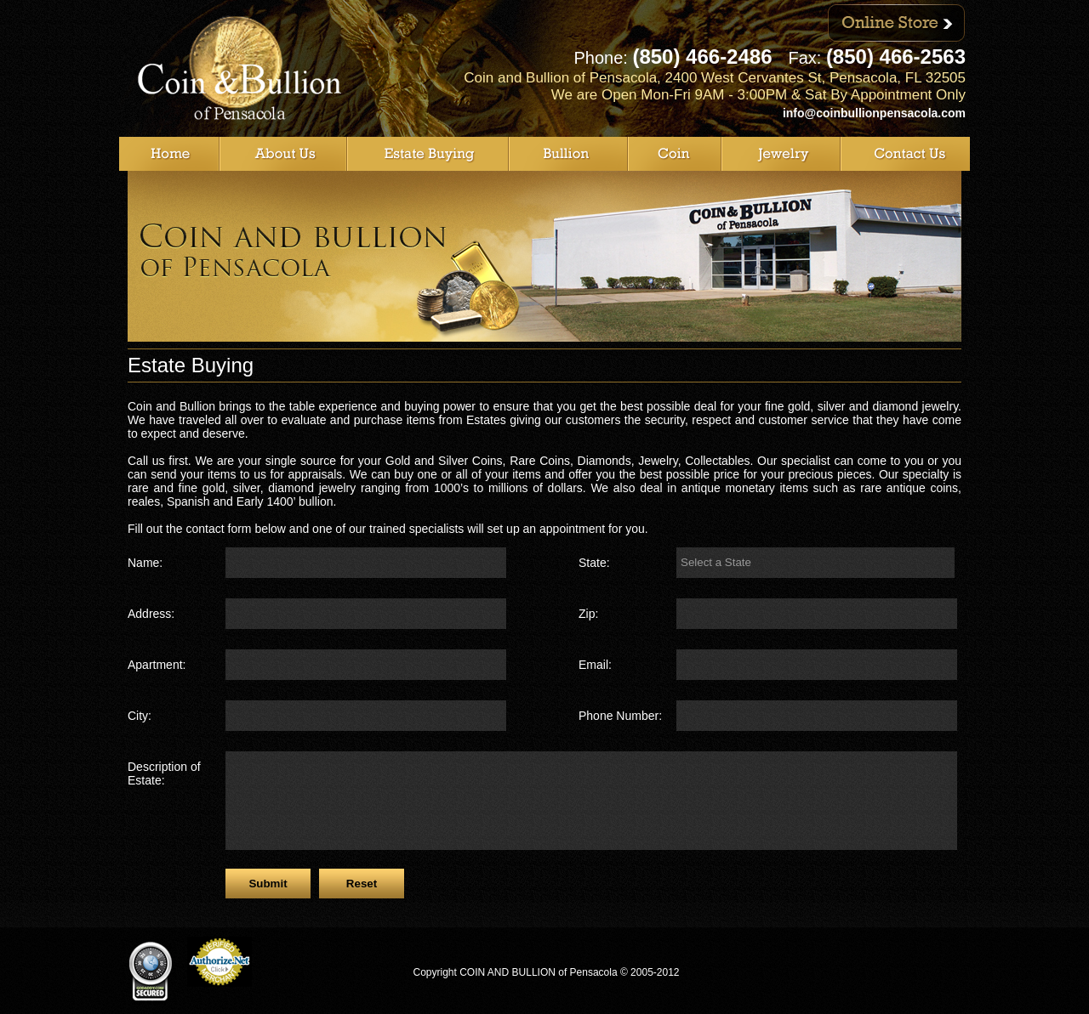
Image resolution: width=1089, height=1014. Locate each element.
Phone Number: (620, 715)
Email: (595, 664)
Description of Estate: (164, 773)
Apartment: (156, 664)
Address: (151, 613)
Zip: (588, 613)
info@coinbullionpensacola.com (874, 113)
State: (594, 562)
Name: (145, 562)
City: (139, 715)
